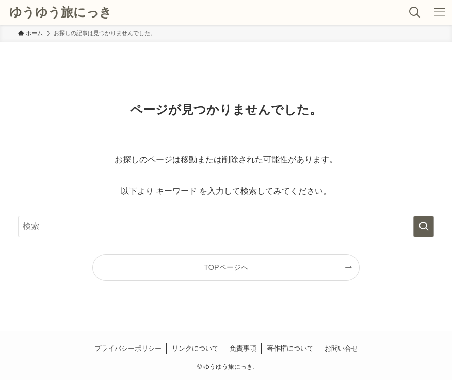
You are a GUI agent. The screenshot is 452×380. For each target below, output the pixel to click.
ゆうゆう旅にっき (60, 12)
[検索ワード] (226, 226)
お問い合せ (341, 348)
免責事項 (243, 348)
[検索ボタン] (414, 12)
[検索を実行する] (423, 226)
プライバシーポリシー (128, 348)
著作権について (290, 348)
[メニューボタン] (439, 12)
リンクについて (195, 348)
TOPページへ (226, 267)
